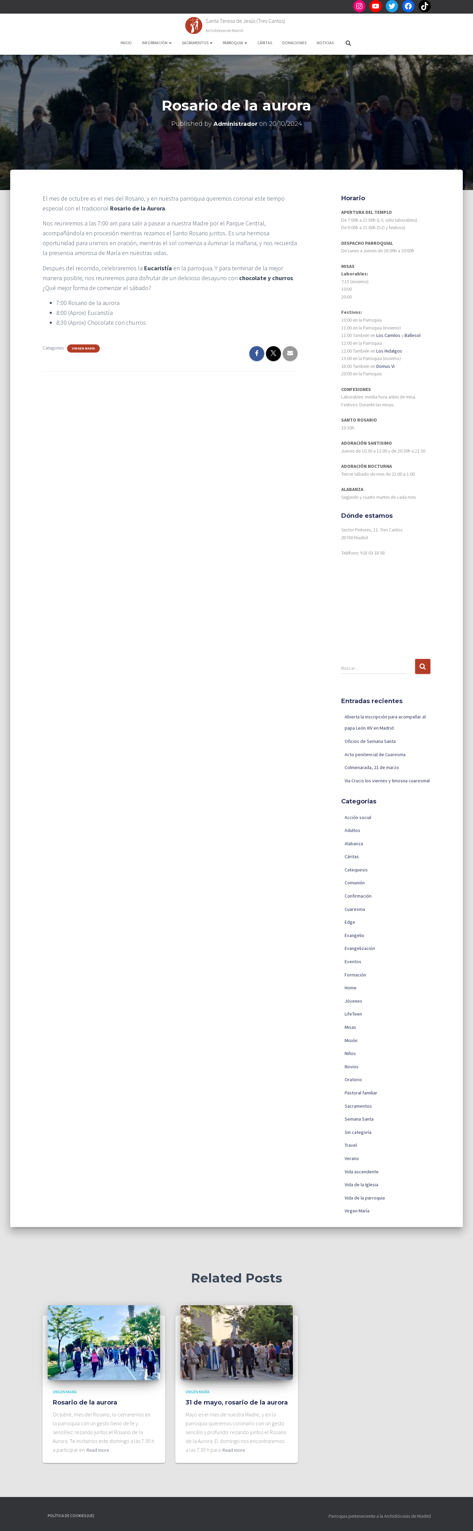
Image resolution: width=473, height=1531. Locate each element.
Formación (355, 975)
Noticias (325, 42)
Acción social (358, 817)
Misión (351, 1040)
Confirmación (358, 896)
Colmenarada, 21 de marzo (372, 767)
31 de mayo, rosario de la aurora (237, 1402)
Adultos (352, 830)
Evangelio (354, 935)
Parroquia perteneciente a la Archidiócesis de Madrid (380, 1516)
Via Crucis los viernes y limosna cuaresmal (387, 781)
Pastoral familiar (361, 1093)
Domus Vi (385, 366)
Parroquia (235, 42)
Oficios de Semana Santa (370, 741)
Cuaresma (355, 909)
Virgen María (83, 348)
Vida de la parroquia (365, 1198)
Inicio (126, 42)
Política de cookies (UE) (71, 1515)
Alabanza (354, 843)
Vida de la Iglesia (361, 1184)
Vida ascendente (362, 1172)
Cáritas (264, 42)
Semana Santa (359, 1119)
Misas (350, 1027)
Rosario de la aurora (85, 1402)
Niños (350, 1053)
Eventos (353, 961)
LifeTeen (353, 1014)
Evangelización (360, 948)
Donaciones (294, 42)
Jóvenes (353, 1001)
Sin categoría (358, 1132)
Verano (352, 1158)
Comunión (355, 883)
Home (351, 988)
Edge (350, 922)
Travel (351, 1145)
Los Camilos (388, 335)
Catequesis (356, 870)
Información (157, 42)
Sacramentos (197, 42)
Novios (352, 1067)
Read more (99, 1449)
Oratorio (353, 1079)
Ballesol (413, 335)
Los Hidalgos (389, 351)
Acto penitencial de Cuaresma (375, 754)
